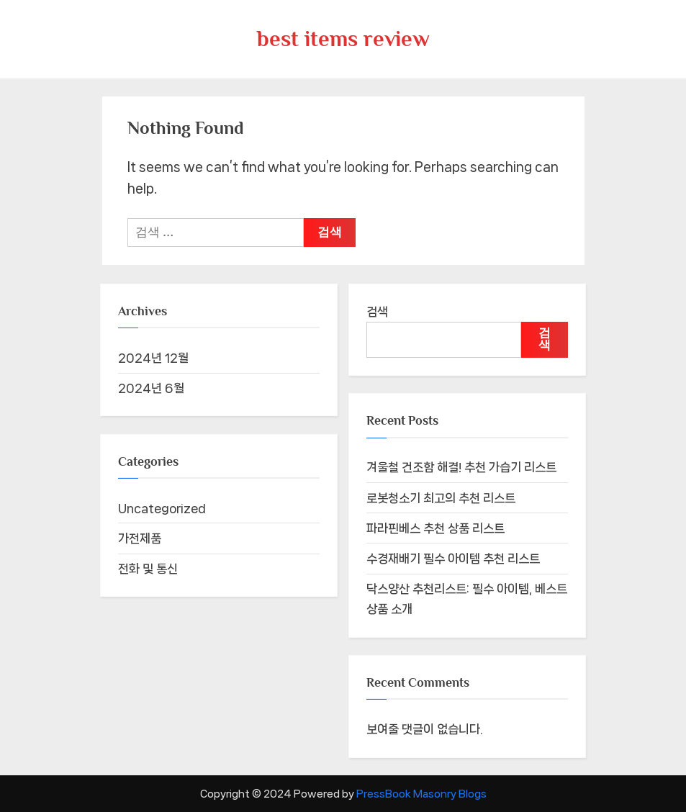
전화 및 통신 (148, 568)
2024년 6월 (151, 388)
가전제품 (139, 538)
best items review (343, 38)
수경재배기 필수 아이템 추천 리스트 (453, 558)
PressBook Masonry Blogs (421, 793)
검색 (377, 311)
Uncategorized (162, 508)
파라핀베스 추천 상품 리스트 (435, 528)
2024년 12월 (153, 357)
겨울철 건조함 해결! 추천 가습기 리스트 (461, 467)
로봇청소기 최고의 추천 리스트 (440, 498)
